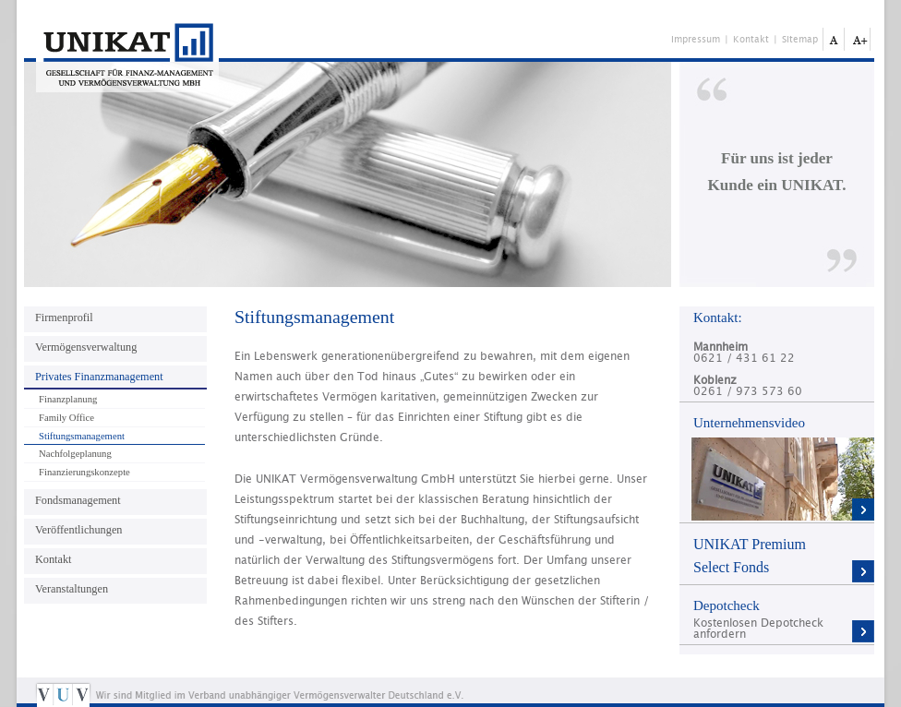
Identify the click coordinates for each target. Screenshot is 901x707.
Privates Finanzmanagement (99, 376)
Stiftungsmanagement (82, 436)
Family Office (66, 418)
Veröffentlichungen (78, 529)
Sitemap (800, 39)
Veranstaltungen (71, 588)
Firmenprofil (64, 317)
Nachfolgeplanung (75, 454)
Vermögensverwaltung (86, 347)
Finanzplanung (68, 399)
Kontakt (751, 39)
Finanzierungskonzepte (84, 472)
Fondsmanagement (78, 500)
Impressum (695, 39)
